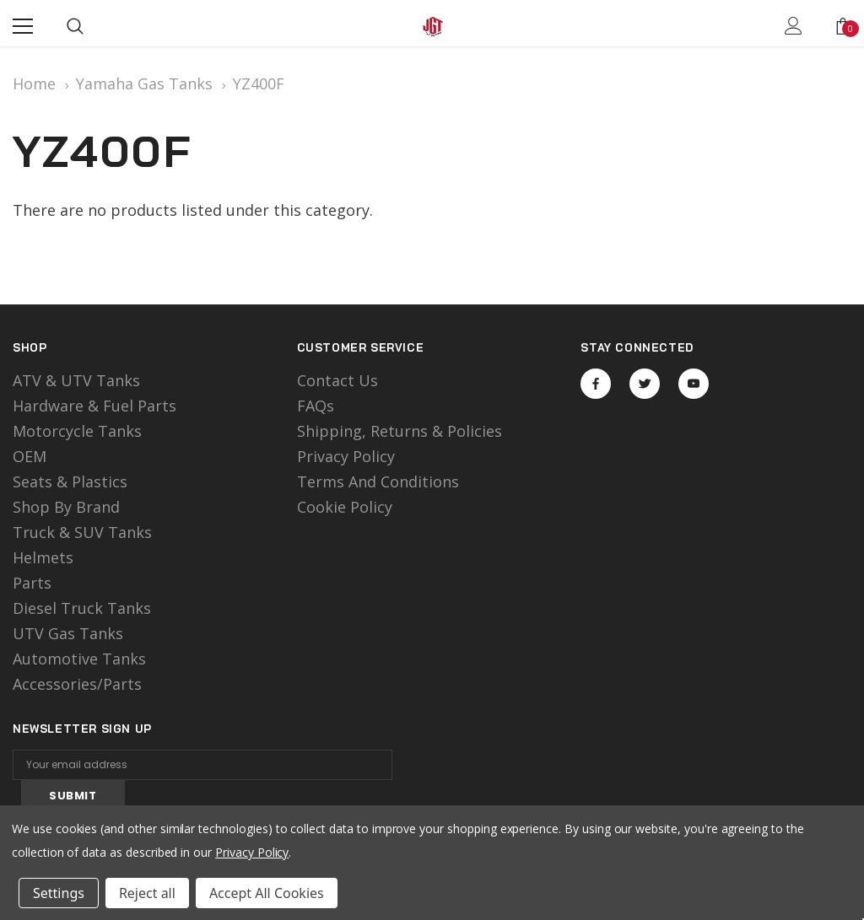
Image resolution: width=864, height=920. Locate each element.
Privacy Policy (346, 456)
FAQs (315, 405)
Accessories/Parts (77, 683)
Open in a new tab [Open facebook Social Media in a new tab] (596, 384)
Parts (32, 582)
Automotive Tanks (79, 658)
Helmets (43, 557)
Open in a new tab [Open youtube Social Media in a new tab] (693, 384)
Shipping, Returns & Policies (399, 430)
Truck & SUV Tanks (82, 532)
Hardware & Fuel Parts (94, 405)
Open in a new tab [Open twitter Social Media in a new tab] (645, 384)
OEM (29, 456)
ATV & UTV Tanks (76, 380)
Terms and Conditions (378, 481)
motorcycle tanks (77, 430)
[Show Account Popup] (793, 26)
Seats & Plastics (70, 481)
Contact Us (337, 380)
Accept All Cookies (266, 893)
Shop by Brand (66, 506)
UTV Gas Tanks (68, 633)
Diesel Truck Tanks (82, 608)
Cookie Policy (344, 506)
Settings (58, 893)
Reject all (147, 893)
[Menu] (23, 26)
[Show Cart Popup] (842, 26)
